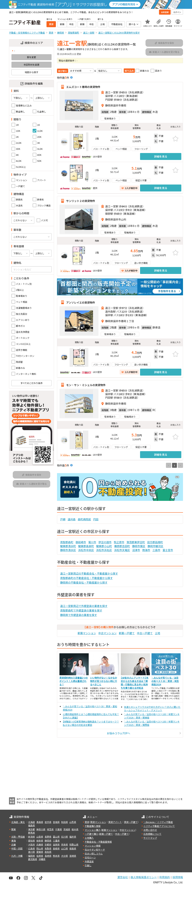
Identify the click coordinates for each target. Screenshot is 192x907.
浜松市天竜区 (122, 550)
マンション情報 (92, 845)
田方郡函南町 (155, 542)
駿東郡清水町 (68, 546)
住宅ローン (90, 857)
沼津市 (136, 550)
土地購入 (89, 837)
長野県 (48, 836)
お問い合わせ (150, 829)
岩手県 (48, 822)
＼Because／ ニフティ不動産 (158, 822)
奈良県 (64, 844)
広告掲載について (152, 833)
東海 (13, 840)
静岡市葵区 (138, 546)
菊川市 (92, 542)
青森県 (39, 822)
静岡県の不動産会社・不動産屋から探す (83, 582)
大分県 (64, 855)
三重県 (56, 840)
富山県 (56, 836)
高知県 (48, 851)
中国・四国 (16, 848)
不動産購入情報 (92, 825)
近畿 (13, 844)
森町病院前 (84, 519)
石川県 (64, 836)
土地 (157, 633)
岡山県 (39, 848)
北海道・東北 (18, 822)
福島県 (31, 825)
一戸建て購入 (91, 833)
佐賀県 (39, 855)
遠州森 (72, 519)
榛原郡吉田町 (122, 546)
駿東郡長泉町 (86, 546)
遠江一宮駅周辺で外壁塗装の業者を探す (83, 606)
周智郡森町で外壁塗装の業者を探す (81, 610)
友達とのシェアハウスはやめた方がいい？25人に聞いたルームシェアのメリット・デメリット (152, 708)
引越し (88, 865)
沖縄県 (42, 859)
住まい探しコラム (94, 853)
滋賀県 (56, 844)
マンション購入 (92, 829)
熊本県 (56, 855)
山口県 (64, 848)
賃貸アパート (115, 822)
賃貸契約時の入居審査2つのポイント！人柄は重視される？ (73, 681)
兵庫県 (39, 844)
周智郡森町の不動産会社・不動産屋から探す (86, 578)
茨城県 (66, 829)
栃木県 (75, 829)
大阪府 (31, 844)
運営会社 (122, 877)
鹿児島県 (32, 859)
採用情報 (177, 877)
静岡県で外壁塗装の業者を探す (78, 615)
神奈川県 (40, 829)
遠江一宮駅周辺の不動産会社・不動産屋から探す (89, 573)
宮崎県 (72, 855)
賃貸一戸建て (130, 822)
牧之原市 (119, 542)
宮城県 (56, 822)
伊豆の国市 (105, 542)
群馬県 (31, 832)
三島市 (156, 550)
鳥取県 (48, 848)
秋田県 (64, 822)
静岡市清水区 (68, 550)
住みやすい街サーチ (95, 849)
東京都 (31, 829)
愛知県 (31, 840)
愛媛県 (39, 851)
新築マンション (87, 633)
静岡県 (48, 840)
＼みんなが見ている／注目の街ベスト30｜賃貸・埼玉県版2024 (165, 681)
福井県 (72, 836)
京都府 (48, 844)
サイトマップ (150, 837)
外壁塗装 (89, 861)
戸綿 (62, 519)
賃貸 (87, 822)
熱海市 (146, 550)
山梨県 (39, 836)
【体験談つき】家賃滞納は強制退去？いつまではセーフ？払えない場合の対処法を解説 (91, 723)
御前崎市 (81, 542)
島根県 (56, 848)
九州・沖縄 (16, 855)
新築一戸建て (127, 633)
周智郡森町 (66, 542)
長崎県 (48, 855)
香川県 (31, 851)
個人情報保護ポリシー (143, 877)
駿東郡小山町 (104, 546)
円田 (95, 519)
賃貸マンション (98, 822)
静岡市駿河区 (155, 546)
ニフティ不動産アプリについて (159, 825)
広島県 (31, 848)
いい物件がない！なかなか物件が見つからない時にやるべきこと (103, 681)
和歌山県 (73, 844)
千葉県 (58, 829)
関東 (13, 829)
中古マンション (107, 633)
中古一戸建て (145, 633)
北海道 (31, 822)
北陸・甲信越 (18, 836)
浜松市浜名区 (104, 550)
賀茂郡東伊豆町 (136, 542)
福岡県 (31, 855)
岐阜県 (39, 840)
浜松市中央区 (86, 550)
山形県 (72, 822)
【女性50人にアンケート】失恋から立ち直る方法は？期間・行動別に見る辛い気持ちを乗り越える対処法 (134, 682)
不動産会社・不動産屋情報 (98, 841)
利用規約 (164, 877)
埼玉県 (50, 829)
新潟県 (31, 836)
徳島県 (72, 848)
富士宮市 (168, 550)
